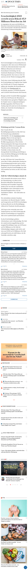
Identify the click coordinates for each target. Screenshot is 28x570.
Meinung (4, 308)
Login (14, 248)
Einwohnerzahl (14, 88)
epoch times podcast (9, 434)
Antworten (24, 266)
